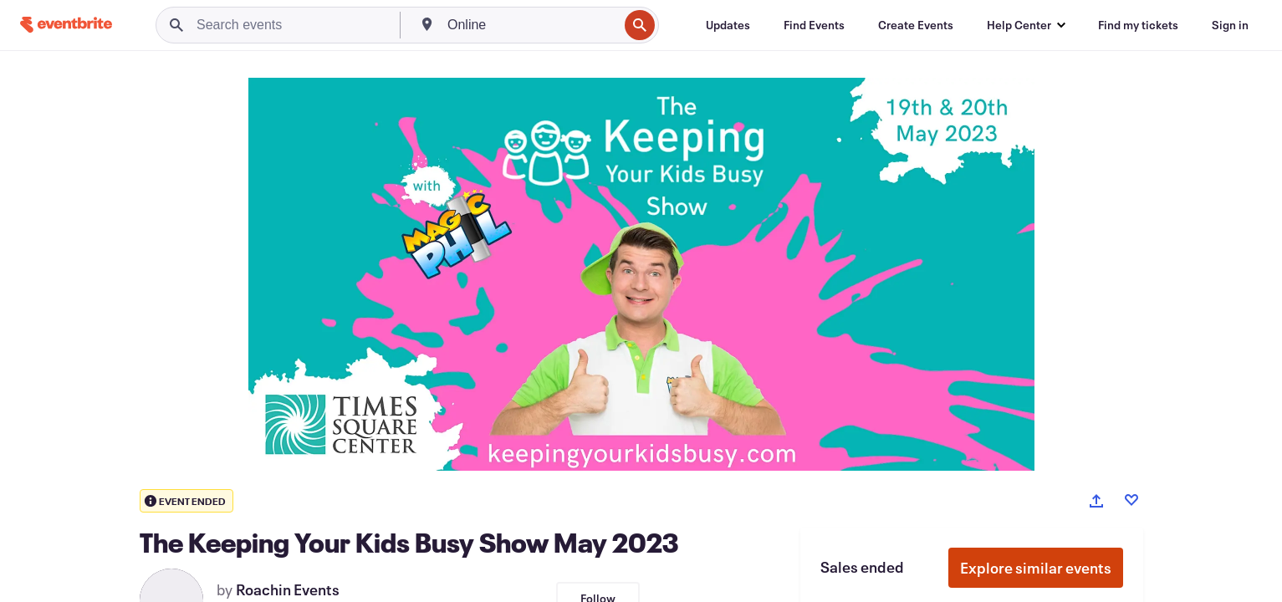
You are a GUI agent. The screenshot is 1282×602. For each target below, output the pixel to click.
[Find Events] (814, 25)
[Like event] (1131, 500)
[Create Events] (916, 25)
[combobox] (531, 25)
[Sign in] (1230, 25)
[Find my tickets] (1138, 25)
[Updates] (728, 25)
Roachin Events (288, 589)
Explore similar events (1035, 568)
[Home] (66, 25)
